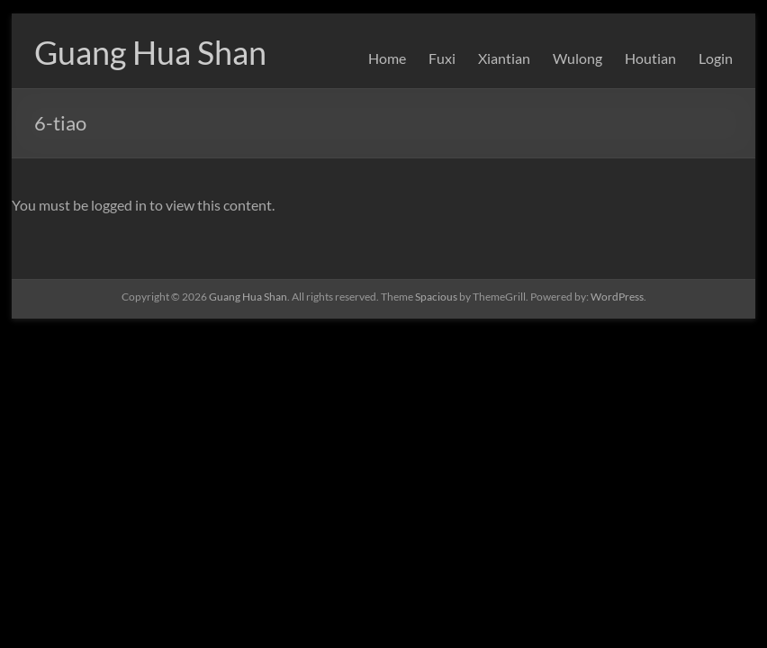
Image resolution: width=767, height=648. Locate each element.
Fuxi (442, 58)
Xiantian (504, 58)
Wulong (577, 58)
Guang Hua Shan (150, 52)
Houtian (650, 58)
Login (716, 58)
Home (387, 58)
